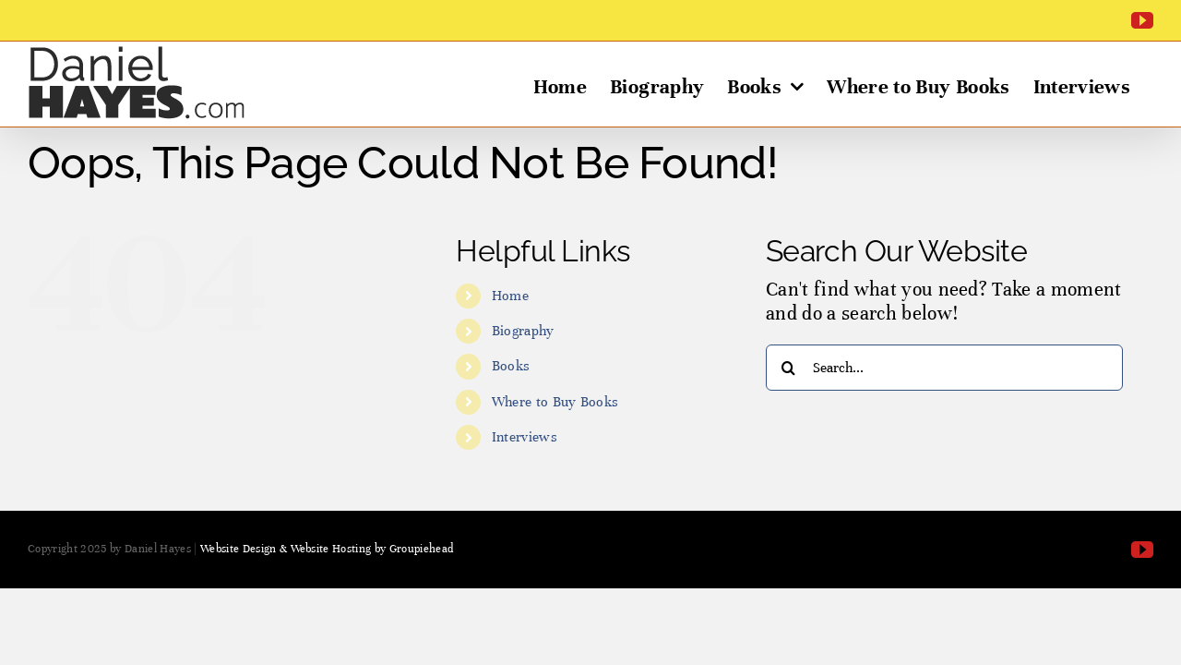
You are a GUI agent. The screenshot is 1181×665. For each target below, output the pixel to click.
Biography (523, 330)
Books (511, 365)
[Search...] (944, 368)
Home (510, 295)
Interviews (524, 437)
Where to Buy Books (555, 401)
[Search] (789, 368)
